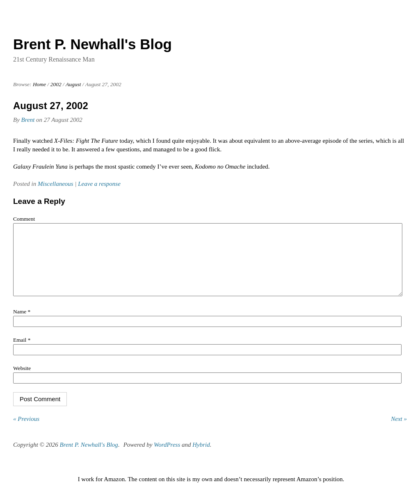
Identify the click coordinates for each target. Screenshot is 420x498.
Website (22, 380)
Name (21, 324)
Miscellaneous (55, 183)
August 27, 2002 (50, 105)
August (73, 84)
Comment (24, 219)
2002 (56, 84)
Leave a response (99, 183)
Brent (28, 120)
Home (39, 84)
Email (21, 352)
